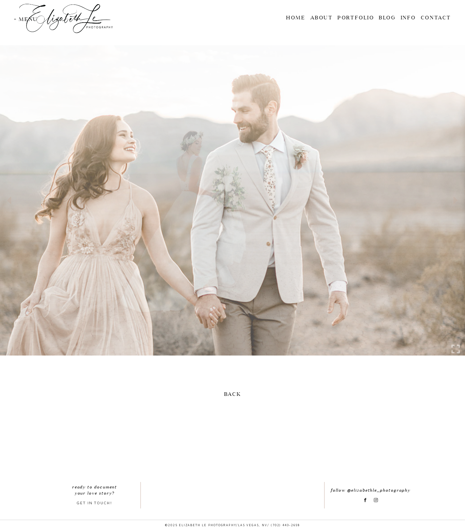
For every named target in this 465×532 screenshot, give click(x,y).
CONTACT (436, 17)
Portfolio (355, 17)
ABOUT (321, 17)
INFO (408, 17)
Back (232, 394)
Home (295, 17)
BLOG (387, 17)
